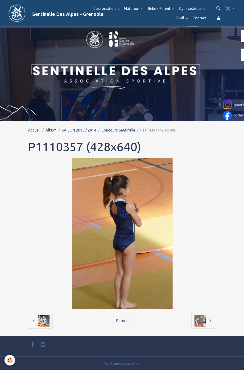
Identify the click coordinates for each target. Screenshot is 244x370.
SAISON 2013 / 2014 (79, 130)
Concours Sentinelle (118, 130)
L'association (105, 8)
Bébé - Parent (159, 8)
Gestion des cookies (122, 363)
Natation (132, 8)
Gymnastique (191, 8)
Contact (199, 18)
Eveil (180, 18)
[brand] (44, 13)
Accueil (34, 130)
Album (51, 130)
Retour (122, 321)
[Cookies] (10, 360)
